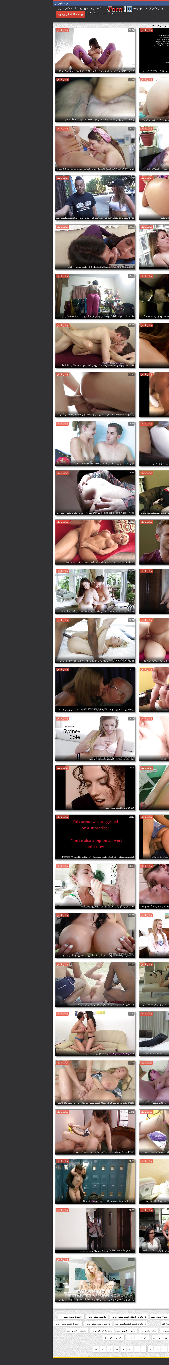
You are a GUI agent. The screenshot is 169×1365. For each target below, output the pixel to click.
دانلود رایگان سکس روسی (112, 1316)
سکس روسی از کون (61, 1337)
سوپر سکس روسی (96, 1330)
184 (154, 1316)
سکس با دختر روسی (24, 1330)
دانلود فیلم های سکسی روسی (78, 1323)
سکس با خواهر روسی (49, 1330)
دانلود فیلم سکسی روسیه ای (125, 1323)
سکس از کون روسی (74, 1330)
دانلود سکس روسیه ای (18, 1316)
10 (64, 1349)
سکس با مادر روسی (133, 1337)
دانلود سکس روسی (44, 1316)
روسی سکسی (159, 1330)
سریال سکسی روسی (118, 1330)
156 (163, 1316)
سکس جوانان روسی (110, 1337)
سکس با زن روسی (157, 1337)
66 (50, 1349)
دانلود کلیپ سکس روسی (45, 1323)
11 (57, 1349)
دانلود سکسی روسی (155, 1323)
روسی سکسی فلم (141, 1330)
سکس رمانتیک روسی (85, 1337)
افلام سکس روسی (139, 1316)
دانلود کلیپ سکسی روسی (15, 1323)
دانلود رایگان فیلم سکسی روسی (76, 1316)
